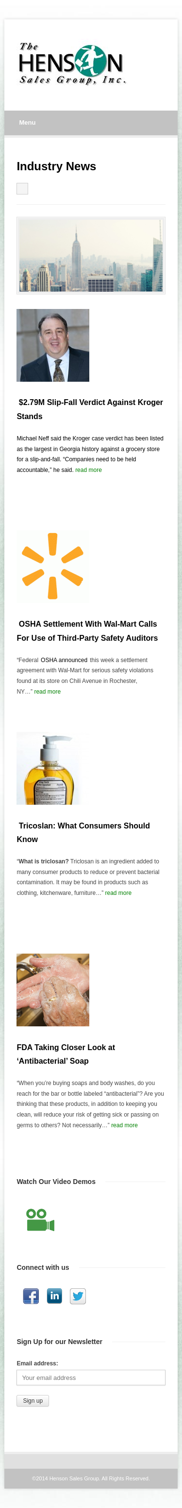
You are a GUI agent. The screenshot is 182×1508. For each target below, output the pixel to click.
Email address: (37, 1363)
